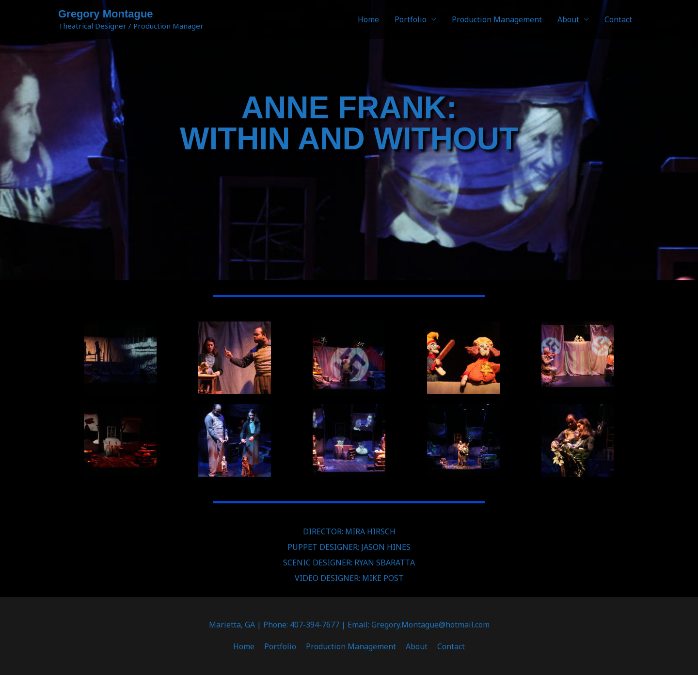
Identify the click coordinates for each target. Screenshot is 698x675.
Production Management (497, 19)
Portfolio (411, 19)
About (568, 19)
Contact (618, 19)
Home (368, 19)
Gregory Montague (105, 14)
